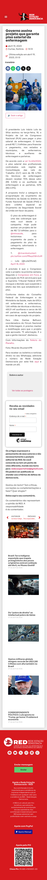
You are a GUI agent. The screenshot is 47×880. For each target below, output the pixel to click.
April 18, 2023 (18, 264)
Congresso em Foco (28, 275)
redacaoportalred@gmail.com (27, 468)
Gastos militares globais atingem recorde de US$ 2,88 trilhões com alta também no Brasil (23, 663)
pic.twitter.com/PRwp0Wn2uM (26, 256)
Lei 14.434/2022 (33, 161)
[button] (6, 17)
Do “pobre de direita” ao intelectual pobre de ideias (21, 613)
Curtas (11, 49)
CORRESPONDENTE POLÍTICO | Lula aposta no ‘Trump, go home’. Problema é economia (23, 716)
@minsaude (17, 233)
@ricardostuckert (27, 253)
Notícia (20, 49)
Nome (12, 425)
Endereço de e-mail (17, 416)
